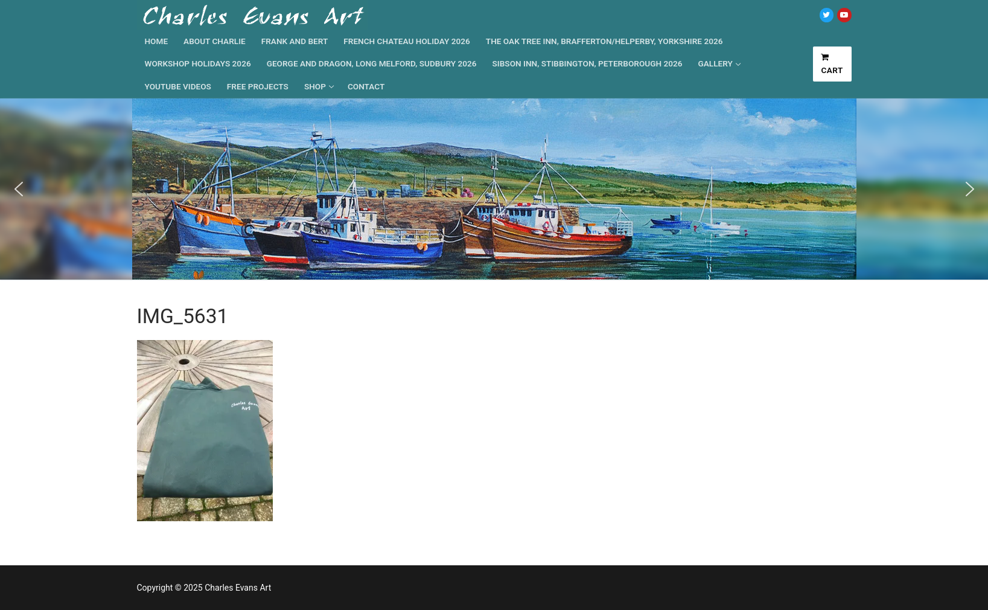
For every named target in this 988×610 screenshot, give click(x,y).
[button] (18, 189)
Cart (832, 64)
